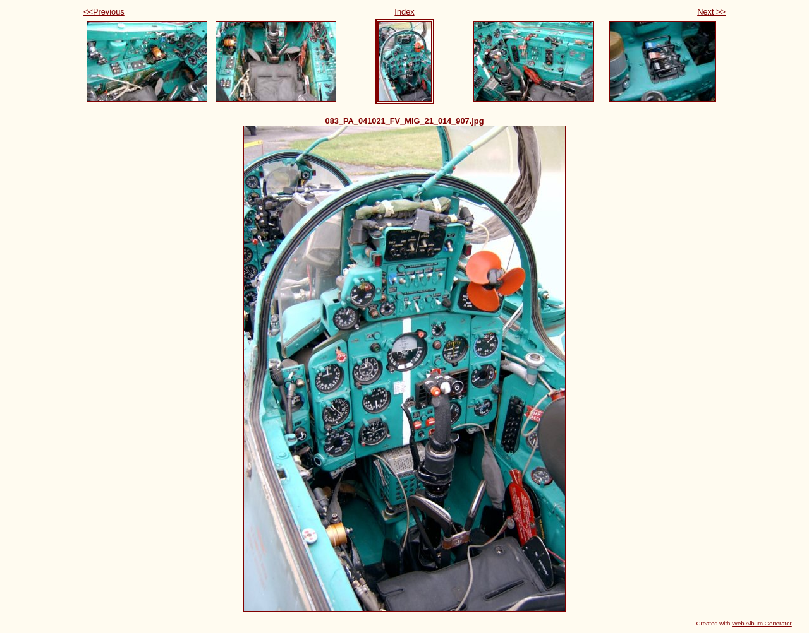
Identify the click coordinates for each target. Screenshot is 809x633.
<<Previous (104, 11)
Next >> (711, 11)
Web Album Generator (762, 623)
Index (404, 11)
